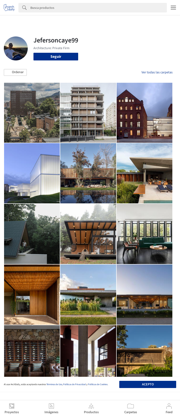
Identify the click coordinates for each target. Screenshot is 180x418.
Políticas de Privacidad (74, 384)
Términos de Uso (54, 384)
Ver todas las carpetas (157, 72)
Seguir (55, 56)
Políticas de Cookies (98, 384)
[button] (15, 72)
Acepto (148, 384)
